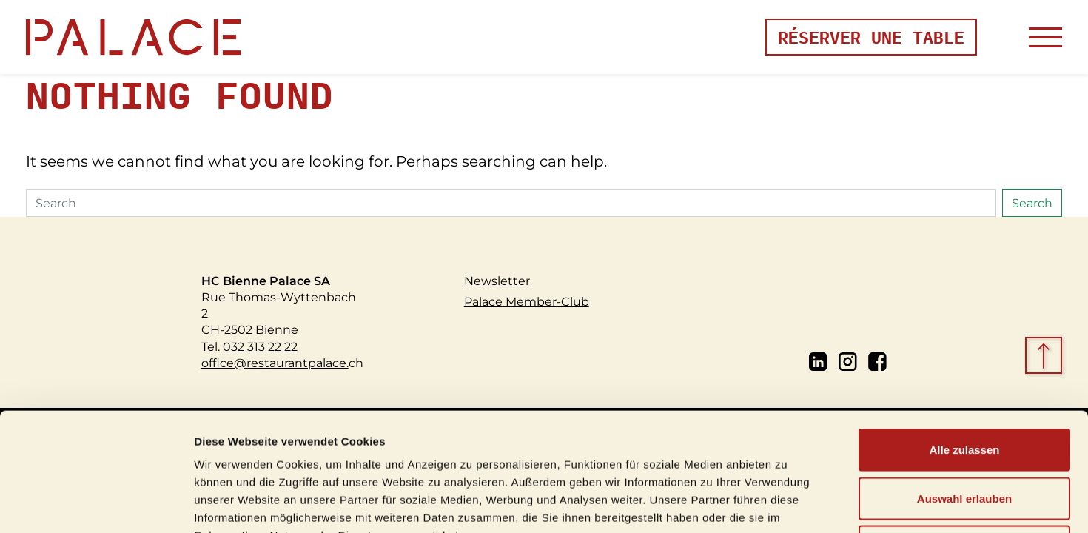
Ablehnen (964, 435)
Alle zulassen (964, 338)
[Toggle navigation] (1045, 37)
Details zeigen (787, 503)
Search (1032, 202)
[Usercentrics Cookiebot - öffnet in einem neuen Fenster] (96, 504)
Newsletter (497, 280)
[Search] (511, 203)
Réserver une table (871, 36)
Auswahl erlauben (964, 387)
